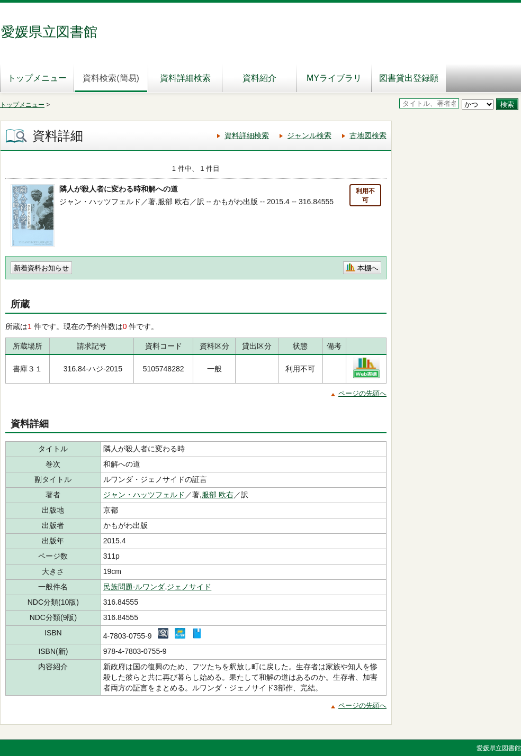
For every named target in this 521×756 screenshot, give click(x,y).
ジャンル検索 (309, 135)
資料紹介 (259, 78)
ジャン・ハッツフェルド (144, 494)
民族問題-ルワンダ (134, 586)
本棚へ (367, 268)
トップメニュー (37, 78)
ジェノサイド (189, 586)
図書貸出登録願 (408, 78)
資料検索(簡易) (111, 78)
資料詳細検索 (185, 78)
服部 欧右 (217, 494)
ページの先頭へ (362, 393)
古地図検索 (368, 135)
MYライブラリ (334, 78)
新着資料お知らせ (41, 268)
